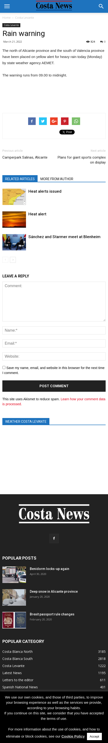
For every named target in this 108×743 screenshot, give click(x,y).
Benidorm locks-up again (49, 569)
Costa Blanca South (17, 658)
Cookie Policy (73, 736)
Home (6, 18)
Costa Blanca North (17, 651)
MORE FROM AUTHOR (56, 179)
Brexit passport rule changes (52, 614)
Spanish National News (20, 687)
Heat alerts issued (44, 191)
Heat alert (37, 214)
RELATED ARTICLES (20, 179)
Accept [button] (94, 736)
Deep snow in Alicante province (54, 591)
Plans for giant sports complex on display (82, 160)
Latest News (12, 673)
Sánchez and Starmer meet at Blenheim (64, 236)
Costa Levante (11, 25)
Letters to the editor (17, 680)
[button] (101, 6)
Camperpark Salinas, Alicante (25, 157)
